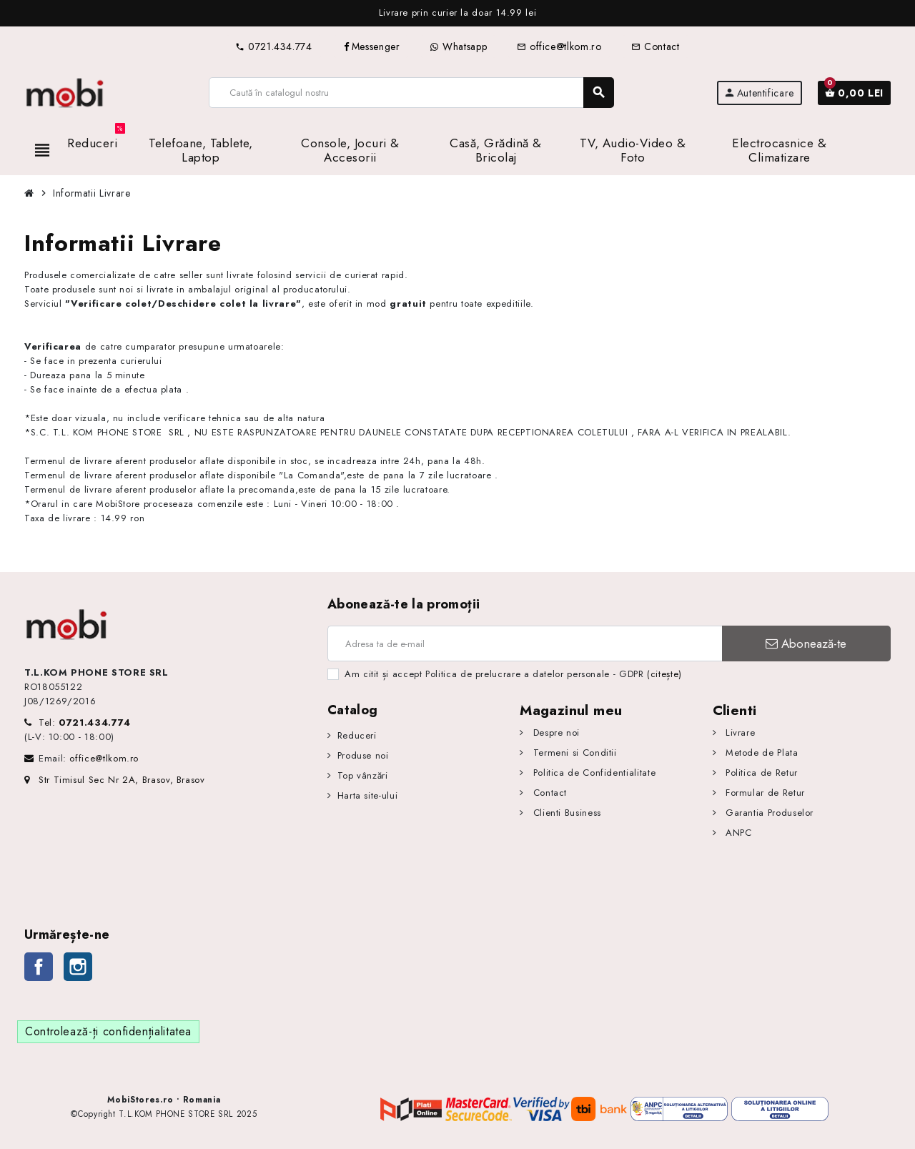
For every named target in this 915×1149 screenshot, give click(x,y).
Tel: (85, 722)
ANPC (736, 832)
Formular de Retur (763, 792)
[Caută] (411, 92)
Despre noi (555, 732)
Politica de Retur (760, 772)
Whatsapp (458, 46)
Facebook (38, 966)
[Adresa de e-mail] (524, 643)
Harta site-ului (367, 795)
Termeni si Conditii (573, 752)
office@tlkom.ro (559, 46)
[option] (457, 13)
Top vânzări (362, 775)
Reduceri (357, 735)
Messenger (371, 46)
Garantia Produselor (767, 812)
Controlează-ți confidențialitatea (108, 1031)
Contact (655, 46)
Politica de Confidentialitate (593, 772)
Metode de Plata (760, 752)
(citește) (664, 674)
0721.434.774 (273, 46)
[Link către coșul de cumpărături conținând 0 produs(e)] (854, 93)
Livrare (738, 732)
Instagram (78, 966)
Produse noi (363, 755)
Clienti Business (565, 812)
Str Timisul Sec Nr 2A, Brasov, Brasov (114, 779)
